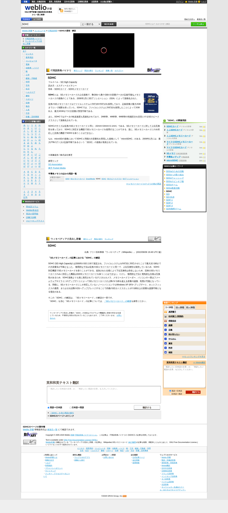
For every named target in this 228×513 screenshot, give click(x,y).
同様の (88, 139)
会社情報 (135, 460)
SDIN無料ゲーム (173, 209)
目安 (140, 116)
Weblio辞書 (50, 442)
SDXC (89, 142)
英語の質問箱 (32, 214)
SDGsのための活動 (175, 171)
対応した (67, 274)
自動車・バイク (32, 68)
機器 (62, 133)
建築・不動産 (31, 78)
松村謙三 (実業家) (176, 316)
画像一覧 (109, 71)
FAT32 (110, 107)
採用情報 (135, 463)
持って (68, 107)
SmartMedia (90, 179)
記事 (74, 258)
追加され (100, 270)
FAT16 (95, 104)
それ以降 (71, 288)
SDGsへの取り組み (175, 175)
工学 (28, 75)
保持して (139, 267)
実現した (105, 139)
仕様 (108, 270)
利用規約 (48, 465)
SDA (112, 98)
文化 (28, 85)
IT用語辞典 (52, 31)
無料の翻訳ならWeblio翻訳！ (69, 10)
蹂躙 (170, 325)
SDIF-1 (169, 200)
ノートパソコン (105, 284)
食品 (28, 106)
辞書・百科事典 (32, 117)
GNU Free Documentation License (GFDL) (80, 440)
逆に (130, 129)
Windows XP (122, 284)
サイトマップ (50, 471)
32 (151, 263)
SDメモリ (171, 153)
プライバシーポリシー (54, 468)
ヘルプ (203, 2)
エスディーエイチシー (66, 85)
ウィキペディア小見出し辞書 (66, 239)
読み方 (51, 85)
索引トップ (78, 71)
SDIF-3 (169, 206)
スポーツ (29, 99)
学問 (28, 82)
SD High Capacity (63, 263)
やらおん (172, 339)
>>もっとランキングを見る (193, 356)
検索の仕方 (49, 460)
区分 (134, 116)
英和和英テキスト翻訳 (62, 382)
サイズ (59, 126)
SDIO (67, 179)
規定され (98, 263)
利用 (142, 281)
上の (141, 288)
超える (125, 281)
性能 (130, 116)
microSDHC (126, 139)
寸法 (85, 267)
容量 (128, 104)
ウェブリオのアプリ (82, 457)
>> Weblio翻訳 (199, 362)
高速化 (86, 116)
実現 (80, 111)
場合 (52, 292)
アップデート (75, 281)
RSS (125, 496)
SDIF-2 (169, 203)
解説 (98, 258)
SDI (168, 194)
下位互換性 (121, 270)
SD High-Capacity (68, 82)
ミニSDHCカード (174, 130)
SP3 (131, 284)
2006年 (78, 263)
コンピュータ (40, 31)
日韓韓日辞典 (83, 2)
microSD (58, 139)
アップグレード (89, 288)
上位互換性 (128, 267)
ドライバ (62, 281)
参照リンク (53, 161)
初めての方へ (189, 19)
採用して (112, 104)
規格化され (129, 98)
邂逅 (170, 343)
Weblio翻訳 (166, 465)
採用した (119, 107)
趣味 (28, 96)
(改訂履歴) (132, 442)
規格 (86, 95)
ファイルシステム (82, 104)
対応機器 (52, 270)
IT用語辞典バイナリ (61, 70)
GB (95, 95)
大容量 (113, 95)
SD (85, 263)
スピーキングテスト (35, 221)
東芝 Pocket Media (57, 168)
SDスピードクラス (114, 179)
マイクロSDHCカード (176, 147)
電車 (28, 64)
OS (78, 288)
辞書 (25, 2)
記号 (25, 197)
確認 (170, 352)
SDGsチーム (172, 185)
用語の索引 (88, 71)
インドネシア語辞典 (169, 476)
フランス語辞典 (168, 474)
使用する (110, 129)
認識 (136, 281)
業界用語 (29, 57)
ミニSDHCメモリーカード (178, 136)
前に (81, 277)
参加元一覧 (201, 19)
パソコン (142, 277)
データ (119, 95)
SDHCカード (60, 89)
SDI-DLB (170, 197)
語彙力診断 (31, 217)
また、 (51, 116)
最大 (134, 104)
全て (24, 51)
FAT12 (103, 104)
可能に (149, 281)
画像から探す (79, 460)
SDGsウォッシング (175, 178)
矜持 (170, 348)
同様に (55, 284)
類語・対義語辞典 (39, 2)
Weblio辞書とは (51, 457)
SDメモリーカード (69, 95)
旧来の (57, 133)
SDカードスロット (121, 288)
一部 (150, 277)
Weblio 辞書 (192, 2)
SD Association (55, 164)
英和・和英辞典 (55, 2)
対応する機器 (79, 129)
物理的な (79, 267)
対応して (88, 284)
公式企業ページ (138, 457)
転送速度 (77, 116)
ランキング (99, 71)
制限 (60, 107)
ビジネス (29, 54)
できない (89, 133)
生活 (28, 89)
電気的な (146, 274)
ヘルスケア (30, 92)
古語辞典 (94, 2)
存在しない (134, 270)
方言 (28, 113)
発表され (107, 142)
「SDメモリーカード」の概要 (117, 301)
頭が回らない (174, 334)
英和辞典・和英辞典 (169, 463)
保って (55, 129)
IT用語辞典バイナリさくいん (85, 435)
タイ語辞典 (166, 479)
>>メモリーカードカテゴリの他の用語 (143, 184)
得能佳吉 (172, 321)
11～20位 (180, 307)
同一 (117, 267)
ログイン (180, 1)
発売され (87, 277)
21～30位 (190, 307)
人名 (28, 110)
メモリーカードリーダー (124, 277)
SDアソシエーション (98, 98)
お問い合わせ (108, 457)
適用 (56, 288)
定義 (170, 330)
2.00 (90, 263)
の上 (80, 95)
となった (69, 267)
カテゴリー (119, 71)
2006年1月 (82, 98)
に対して (148, 126)
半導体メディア (173, 157)
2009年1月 (147, 139)
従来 (50, 104)
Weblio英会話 (32, 210)
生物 (28, 103)
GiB (155, 263)
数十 (103, 95)
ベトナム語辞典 (168, 482)
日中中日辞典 (69, 2)
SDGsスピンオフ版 (175, 181)
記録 (126, 95)
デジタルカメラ (104, 277)
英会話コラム (32, 206)
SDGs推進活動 (173, 188)
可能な (131, 95)
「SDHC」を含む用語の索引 (62, 413)
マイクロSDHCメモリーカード (179, 143)
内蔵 (108, 288)
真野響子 (172, 312)
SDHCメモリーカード (78, 89)
